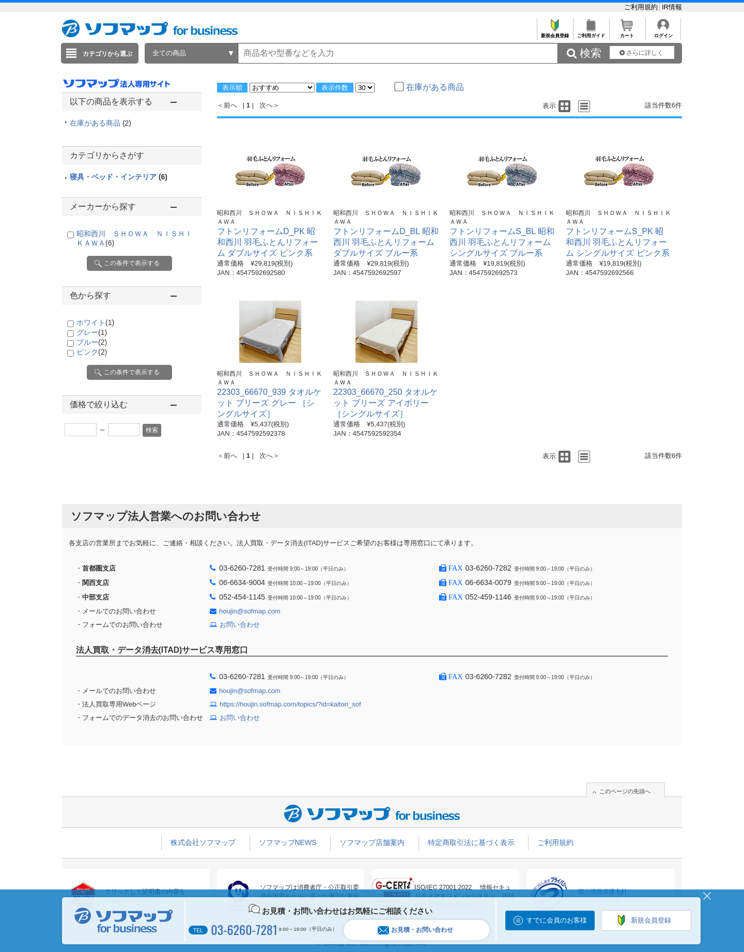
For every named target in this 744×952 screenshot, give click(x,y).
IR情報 (672, 7)
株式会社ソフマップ (203, 842)
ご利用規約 (642, 7)
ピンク (91, 352)
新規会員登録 (554, 32)
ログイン (663, 32)
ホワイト (95, 322)
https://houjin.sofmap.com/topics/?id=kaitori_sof (290, 704)
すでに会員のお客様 (556, 920)
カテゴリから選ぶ (107, 53)
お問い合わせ (240, 624)
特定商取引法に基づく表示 (471, 842)
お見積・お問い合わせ (415, 930)
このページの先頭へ (624, 791)
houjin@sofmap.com (250, 611)
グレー (91, 332)
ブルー (91, 342)
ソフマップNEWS (288, 842)
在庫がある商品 (100, 123)
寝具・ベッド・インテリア (118, 177)
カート (627, 32)
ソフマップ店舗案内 (372, 842)
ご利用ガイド (591, 32)
